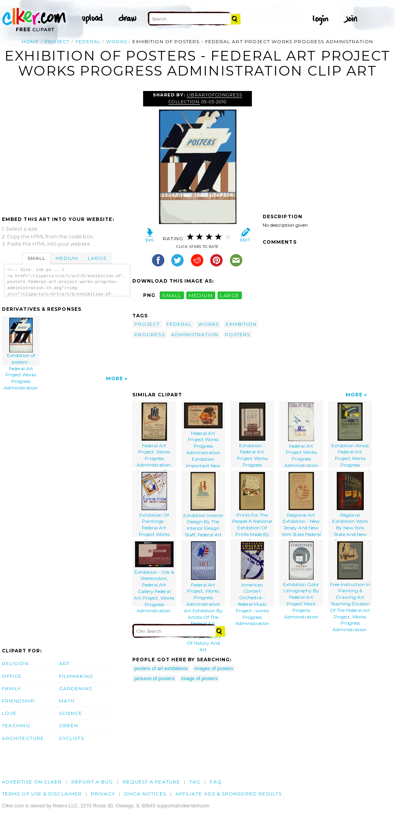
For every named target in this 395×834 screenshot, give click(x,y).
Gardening (76, 688)
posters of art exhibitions (161, 668)
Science (71, 713)
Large (97, 258)
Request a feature (151, 782)
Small (36, 258)
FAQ (215, 782)
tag (195, 782)
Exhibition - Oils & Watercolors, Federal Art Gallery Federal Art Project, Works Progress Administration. (154, 574)
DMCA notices (145, 794)
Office (12, 676)
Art (64, 663)
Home (30, 41)
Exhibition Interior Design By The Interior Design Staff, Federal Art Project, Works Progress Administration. (203, 504)
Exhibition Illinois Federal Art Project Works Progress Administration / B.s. (350, 435)
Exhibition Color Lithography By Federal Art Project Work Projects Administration (301, 574)
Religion (15, 663)
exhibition (241, 324)
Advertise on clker (32, 782)
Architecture (23, 738)
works (116, 41)
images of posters (213, 668)
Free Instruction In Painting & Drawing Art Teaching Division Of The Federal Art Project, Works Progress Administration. (350, 574)
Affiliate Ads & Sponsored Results (229, 794)
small (171, 295)
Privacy (103, 794)
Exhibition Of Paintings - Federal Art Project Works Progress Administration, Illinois (154, 504)
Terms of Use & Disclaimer (42, 794)
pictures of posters (154, 678)
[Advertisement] (67, 149)
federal (88, 41)
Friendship (18, 701)
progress (149, 334)
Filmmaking (76, 676)
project (57, 41)
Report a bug (92, 782)
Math (66, 701)
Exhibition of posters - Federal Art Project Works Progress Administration (21, 342)
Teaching (16, 725)
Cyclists (71, 738)
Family (11, 688)
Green (68, 725)
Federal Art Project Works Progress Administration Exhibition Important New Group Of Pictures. (203, 435)
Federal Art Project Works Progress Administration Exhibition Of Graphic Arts (301, 435)
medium (201, 295)
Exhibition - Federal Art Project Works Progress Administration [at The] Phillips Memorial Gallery (252, 435)
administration (194, 334)
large (229, 295)
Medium (67, 258)
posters (237, 334)
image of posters (199, 678)
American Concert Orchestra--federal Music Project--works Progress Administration (252, 574)
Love (9, 713)
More (114, 378)
